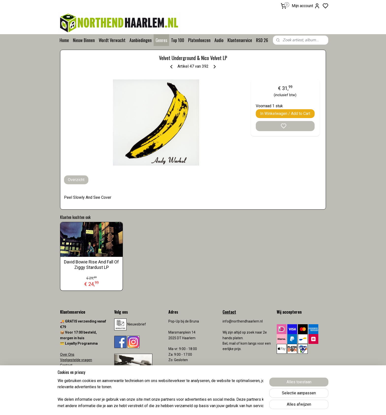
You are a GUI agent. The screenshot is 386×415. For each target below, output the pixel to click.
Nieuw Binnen (84, 40)
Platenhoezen (199, 40)
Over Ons (67, 354)
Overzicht (76, 179)
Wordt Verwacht (112, 40)
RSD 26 (262, 40)
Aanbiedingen (140, 40)
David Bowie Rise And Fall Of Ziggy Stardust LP (91, 264)
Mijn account (306, 6)
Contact (66, 365)
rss (222, 406)
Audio (219, 40)
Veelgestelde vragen (76, 360)
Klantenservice (239, 40)
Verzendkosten (72, 371)
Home (64, 40)
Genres (161, 40)
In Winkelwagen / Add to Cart (285, 113)
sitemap (212, 406)
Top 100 (177, 40)
